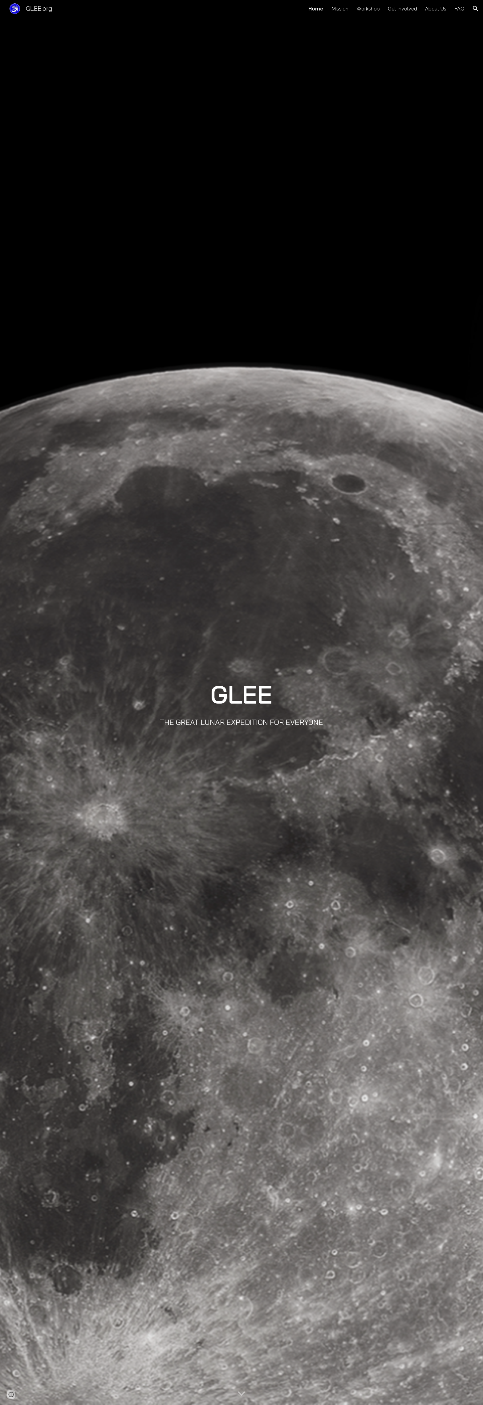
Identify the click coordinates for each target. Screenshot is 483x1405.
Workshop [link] (368, 9)
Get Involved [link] (402, 9)
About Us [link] (435, 9)
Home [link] (315, 9)
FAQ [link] (459, 9)
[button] (475, 8)
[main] (241, 702)
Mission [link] (339, 9)
